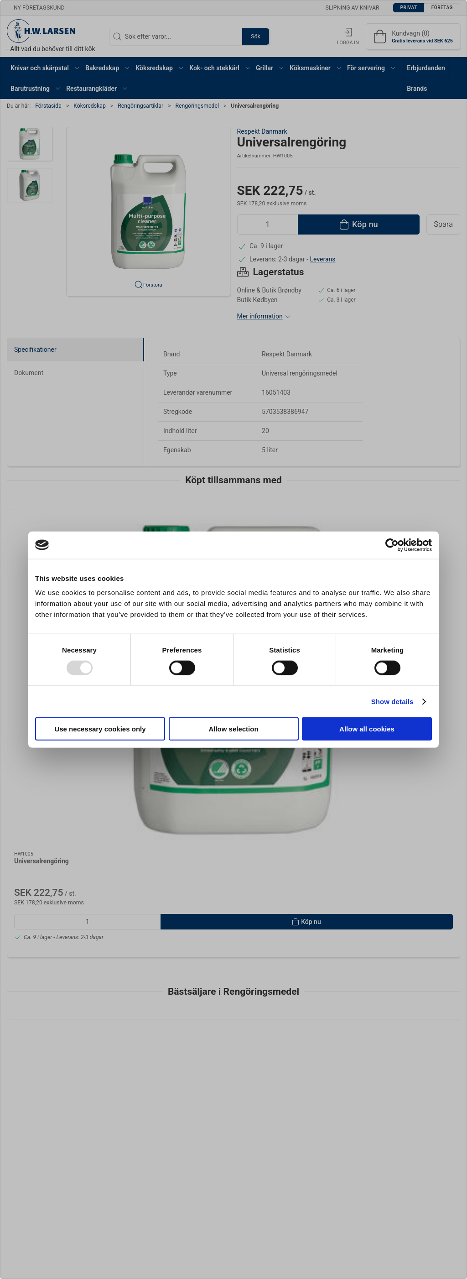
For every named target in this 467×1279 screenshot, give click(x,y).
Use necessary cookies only (99, 729)
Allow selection (233, 729)
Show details (392, 701)
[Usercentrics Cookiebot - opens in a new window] (392, 545)
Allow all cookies (366, 729)
